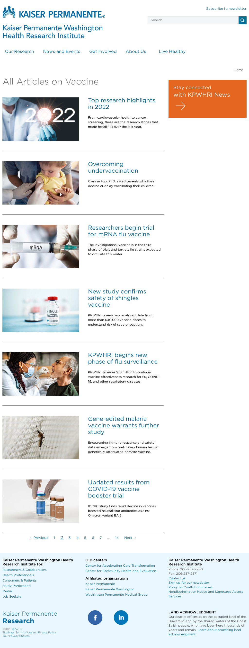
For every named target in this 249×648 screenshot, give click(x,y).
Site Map (8, 632)
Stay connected (192, 87)
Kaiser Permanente (100, 584)
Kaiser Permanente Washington (109, 589)
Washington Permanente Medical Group (116, 594)
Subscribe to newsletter (226, 8)
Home (238, 69)
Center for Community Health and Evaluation (120, 571)
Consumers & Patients (19, 580)
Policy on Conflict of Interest (191, 587)
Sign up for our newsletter (189, 582)
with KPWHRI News (201, 95)
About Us (136, 51)
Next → (130, 538)
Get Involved (103, 51)
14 (117, 538)
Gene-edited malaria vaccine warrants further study (123, 425)
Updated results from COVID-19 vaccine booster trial (119, 489)
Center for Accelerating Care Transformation (120, 565)
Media (7, 591)
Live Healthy (172, 51)
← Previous (38, 538)
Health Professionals (18, 575)
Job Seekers (11, 596)
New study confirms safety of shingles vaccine (117, 298)
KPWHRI (17, 629)
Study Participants (16, 586)
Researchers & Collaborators (24, 570)
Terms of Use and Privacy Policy (36, 632)
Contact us (177, 578)
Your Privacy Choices (15, 636)
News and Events (61, 51)
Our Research (19, 51)
